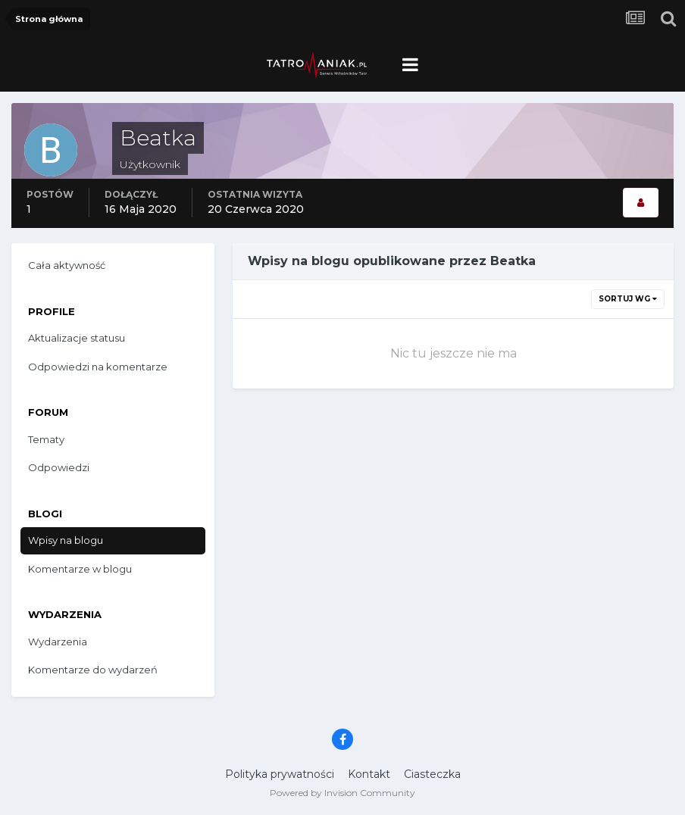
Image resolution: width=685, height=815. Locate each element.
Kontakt (369, 774)
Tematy (46, 439)
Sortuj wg (628, 299)
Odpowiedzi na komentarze (97, 367)
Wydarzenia (57, 641)
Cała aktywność (66, 265)
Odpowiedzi (58, 467)
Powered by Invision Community (342, 792)
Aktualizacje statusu (76, 338)
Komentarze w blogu (80, 569)
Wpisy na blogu (65, 540)
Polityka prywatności (279, 774)
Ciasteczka (432, 774)
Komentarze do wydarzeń (93, 670)
